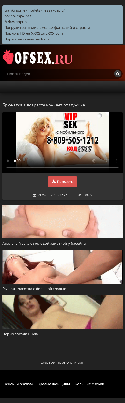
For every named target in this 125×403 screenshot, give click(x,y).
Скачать (62, 181)
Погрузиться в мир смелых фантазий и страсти (47, 27)
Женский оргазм (17, 384)
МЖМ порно (15, 21)
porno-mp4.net (17, 15)
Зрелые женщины (54, 384)
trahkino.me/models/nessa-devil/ (34, 10)
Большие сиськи (89, 384)
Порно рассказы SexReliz (27, 39)
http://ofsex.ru (38, 57)
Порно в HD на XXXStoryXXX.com (33, 33)
